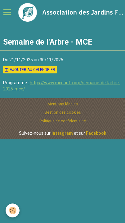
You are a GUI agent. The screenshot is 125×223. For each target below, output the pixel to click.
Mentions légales (62, 104)
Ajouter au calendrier (30, 70)
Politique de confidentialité (62, 121)
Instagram (62, 133)
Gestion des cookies (62, 112)
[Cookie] (13, 210)
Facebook (96, 133)
